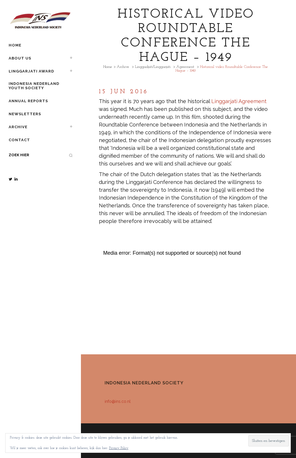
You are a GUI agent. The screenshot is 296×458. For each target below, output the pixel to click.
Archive (123, 67)
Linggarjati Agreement (239, 101)
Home (107, 67)
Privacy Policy (118, 448)
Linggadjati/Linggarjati (153, 67)
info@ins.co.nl (118, 401)
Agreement (185, 67)
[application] (185, 298)
